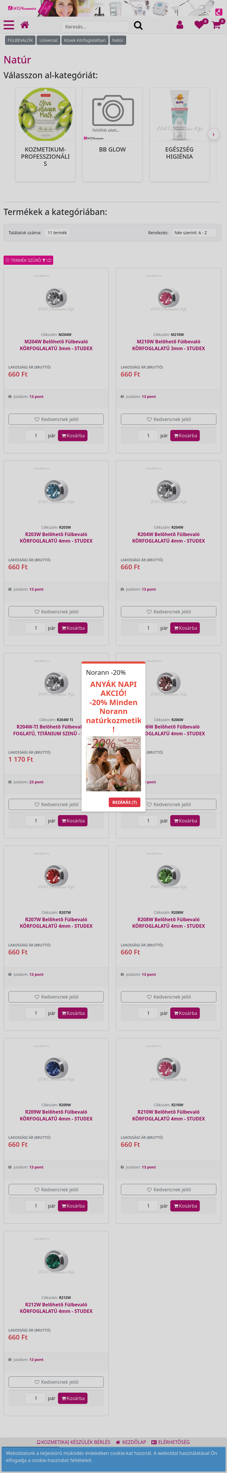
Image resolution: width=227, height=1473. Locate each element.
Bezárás (124, 802)
